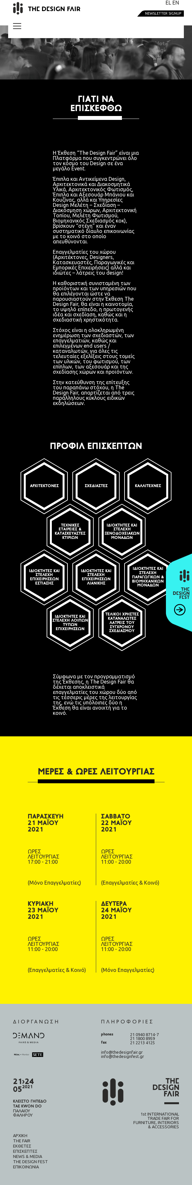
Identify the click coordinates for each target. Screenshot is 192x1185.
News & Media (27, 1156)
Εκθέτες (22, 1146)
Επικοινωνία (26, 1166)
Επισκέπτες (25, 1151)
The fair (21, 1140)
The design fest (30, 1161)
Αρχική (20, 1135)
